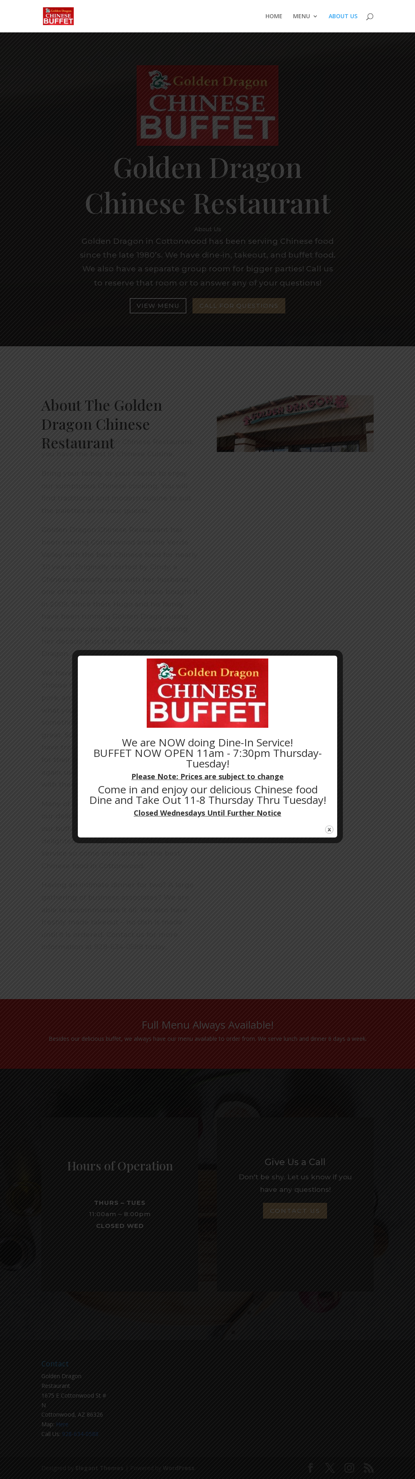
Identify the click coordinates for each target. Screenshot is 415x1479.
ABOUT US (343, 16)
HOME (273, 16)
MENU (301, 16)
